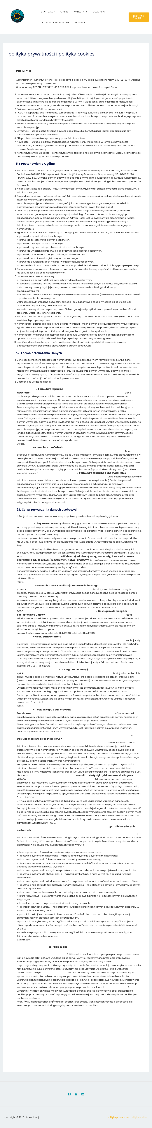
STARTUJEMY (47, 11)
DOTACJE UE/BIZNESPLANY (54, 22)
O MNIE (62, 11)
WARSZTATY (77, 11)
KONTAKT (78, 22)
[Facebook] (69, 1094)
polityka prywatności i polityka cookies (127, 1117)
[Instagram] (76, 1094)
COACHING (95, 11)
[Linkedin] (82, 1094)
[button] (138, 17)
